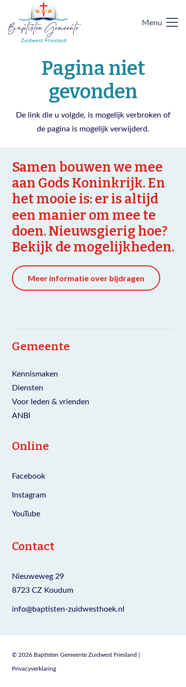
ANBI (21, 415)
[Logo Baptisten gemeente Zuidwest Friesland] (44, 22)
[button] (160, 22)
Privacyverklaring (34, 668)
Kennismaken (35, 373)
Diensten (27, 387)
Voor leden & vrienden (50, 401)
